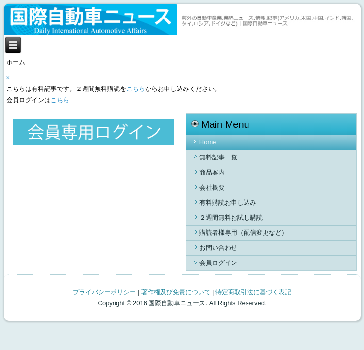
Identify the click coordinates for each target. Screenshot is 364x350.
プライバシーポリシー (104, 292)
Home (207, 142)
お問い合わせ (218, 247)
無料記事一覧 (218, 157)
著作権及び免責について (176, 292)
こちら (135, 88)
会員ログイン (218, 262)
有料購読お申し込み (227, 202)
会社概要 (212, 187)
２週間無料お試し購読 (231, 217)
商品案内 (212, 172)
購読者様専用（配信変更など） (243, 232)
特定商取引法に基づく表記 (253, 292)
